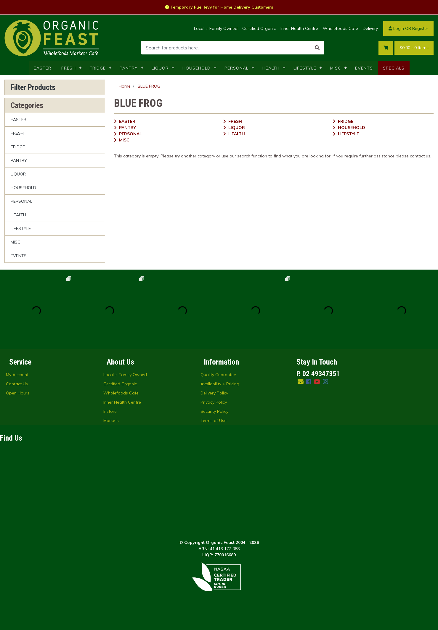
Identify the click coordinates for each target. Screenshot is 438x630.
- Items (414, 48)
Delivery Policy (214, 393)
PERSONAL (236, 68)
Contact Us (17, 383)
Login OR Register (408, 28)
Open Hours (17, 393)
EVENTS (364, 68)
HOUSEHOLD (196, 68)
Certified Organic (259, 28)
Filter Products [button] (33, 87)
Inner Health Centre (299, 28)
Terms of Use (213, 420)
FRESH (68, 68)
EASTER (42, 68)
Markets (111, 420)
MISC (335, 68)
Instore (110, 411)
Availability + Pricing (219, 383)
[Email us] (301, 381)
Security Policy (214, 411)
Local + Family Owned (216, 28)
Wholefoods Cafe (340, 28)
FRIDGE (98, 68)
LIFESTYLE (304, 68)
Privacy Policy (213, 402)
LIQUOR (160, 68)
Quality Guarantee (218, 374)
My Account (17, 374)
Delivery (370, 28)
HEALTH (271, 68)
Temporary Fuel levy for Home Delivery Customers (219, 7)
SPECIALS (394, 68)
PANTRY (129, 68)
